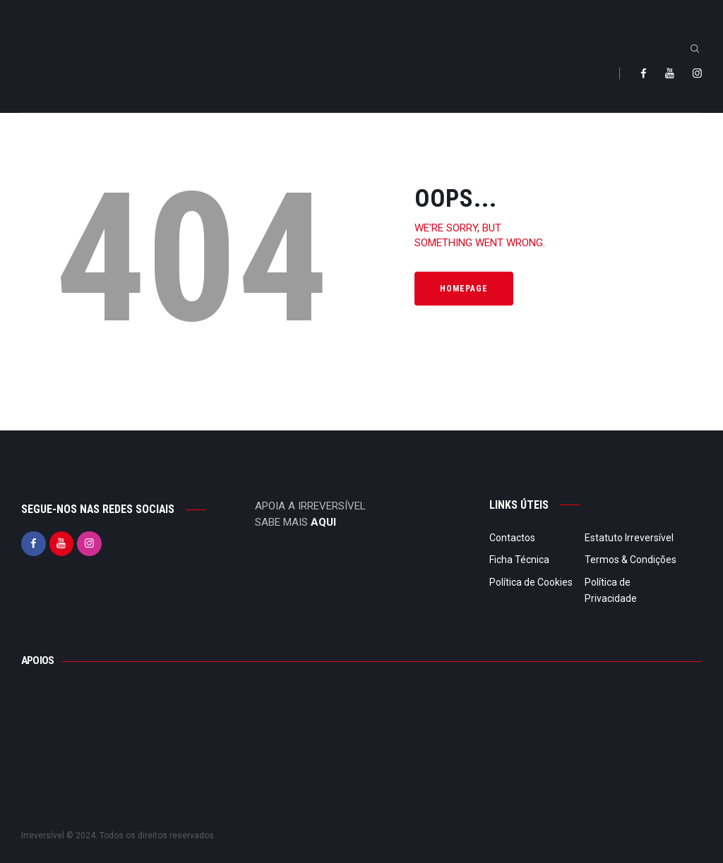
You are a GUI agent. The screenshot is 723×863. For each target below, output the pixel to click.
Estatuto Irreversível (629, 537)
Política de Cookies (531, 582)
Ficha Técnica (519, 559)
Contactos (512, 537)
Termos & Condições (630, 559)
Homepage (464, 289)
